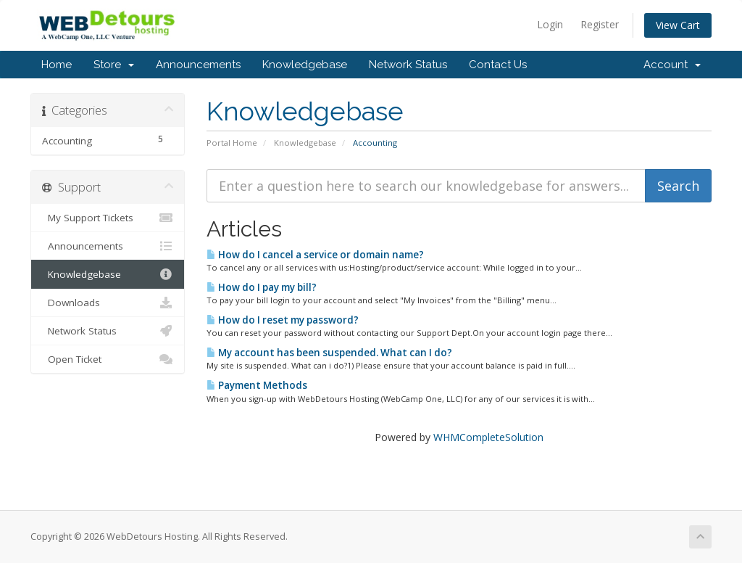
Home (56, 64)
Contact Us (498, 64)
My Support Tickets (107, 217)
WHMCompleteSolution (488, 437)
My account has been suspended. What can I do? (329, 352)
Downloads (107, 302)
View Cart (678, 25)
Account (672, 64)
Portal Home (232, 142)
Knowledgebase (304, 64)
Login (550, 24)
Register (599, 24)
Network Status (408, 64)
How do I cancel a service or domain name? (315, 254)
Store (113, 64)
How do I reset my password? (283, 319)
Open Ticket (107, 359)
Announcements (198, 64)
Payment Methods (257, 385)
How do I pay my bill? (262, 287)
